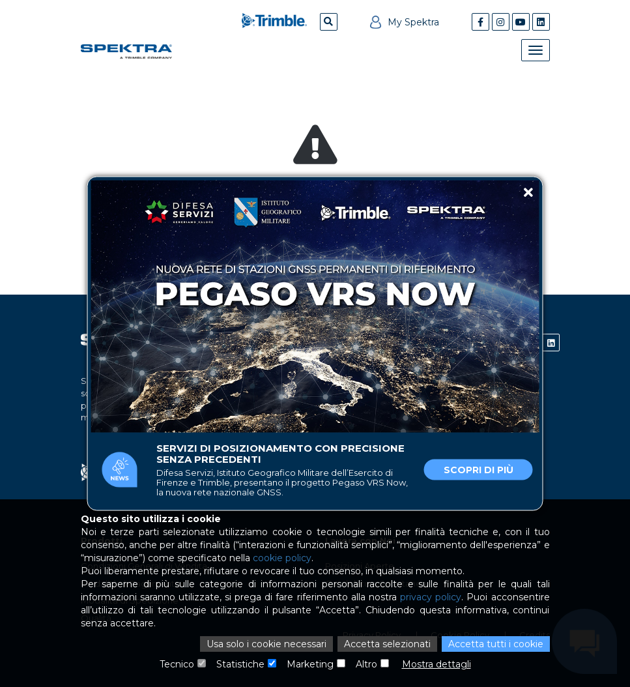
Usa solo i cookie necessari (266, 644)
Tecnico (177, 664)
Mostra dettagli (436, 664)
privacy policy (430, 597)
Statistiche (240, 664)
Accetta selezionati (387, 644)
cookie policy (282, 558)
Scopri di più (478, 470)
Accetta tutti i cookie (495, 644)
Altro (366, 664)
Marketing (310, 664)
